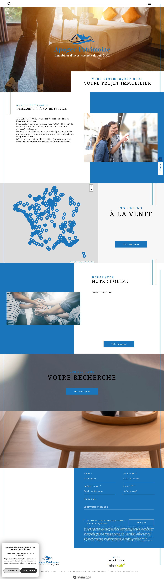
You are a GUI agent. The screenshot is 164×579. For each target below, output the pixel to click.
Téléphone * (94, 486)
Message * (92, 500)
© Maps (79, 262)
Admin (105, 575)
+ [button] (91, 186)
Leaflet (72, 262)
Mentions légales (95, 575)
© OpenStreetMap (89, 262)
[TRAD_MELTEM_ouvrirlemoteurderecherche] (9, 3)
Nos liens (113, 575)
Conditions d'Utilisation (132, 545)
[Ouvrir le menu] (149, 3)
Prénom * (132, 473)
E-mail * (131, 486)
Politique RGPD (124, 575)
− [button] (91, 189)
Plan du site (82, 575)
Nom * (89, 473)
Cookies (135, 575)
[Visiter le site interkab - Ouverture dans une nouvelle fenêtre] (116, 568)
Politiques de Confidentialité (114, 545)
